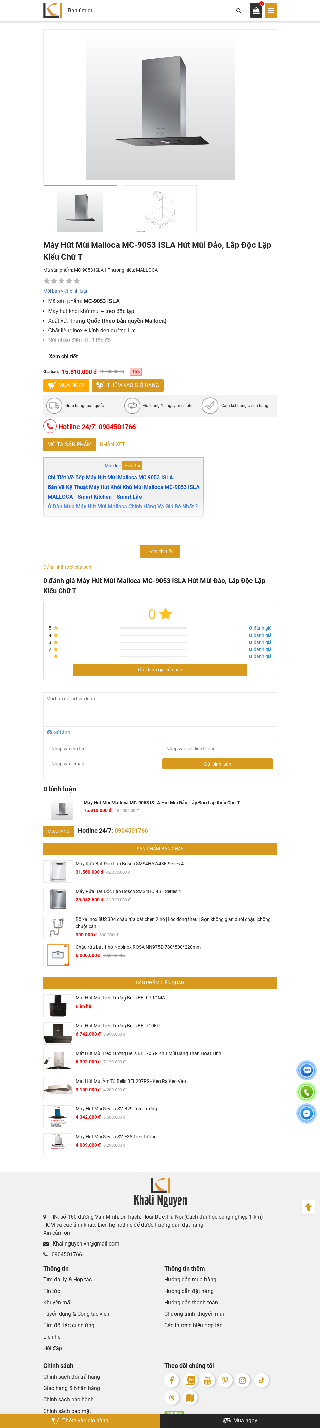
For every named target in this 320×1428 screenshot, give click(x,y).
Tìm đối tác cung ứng (68, 1325)
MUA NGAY (66, 385)
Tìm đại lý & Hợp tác (67, 1279)
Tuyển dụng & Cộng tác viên (76, 1314)
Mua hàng (59, 831)
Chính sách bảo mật (67, 1411)
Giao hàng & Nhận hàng (71, 1388)
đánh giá (260, 628)
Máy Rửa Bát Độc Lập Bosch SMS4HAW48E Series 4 (130, 863)
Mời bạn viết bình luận (66, 291)
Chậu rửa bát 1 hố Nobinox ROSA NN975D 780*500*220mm (138, 947)
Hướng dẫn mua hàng (190, 1279)
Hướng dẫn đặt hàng (189, 1291)
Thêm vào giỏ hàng (127, 385)
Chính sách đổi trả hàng (71, 1377)
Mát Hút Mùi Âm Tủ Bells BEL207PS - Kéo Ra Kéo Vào (131, 1081)
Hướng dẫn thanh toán (191, 1302)
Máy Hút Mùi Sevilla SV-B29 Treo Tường (116, 1108)
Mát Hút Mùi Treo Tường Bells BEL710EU (118, 1025)
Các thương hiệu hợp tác (193, 1325)
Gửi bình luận (217, 764)
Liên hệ (51, 1337)
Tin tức (51, 1291)
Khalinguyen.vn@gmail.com (81, 1243)
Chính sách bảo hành (68, 1399)
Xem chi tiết (63, 356)
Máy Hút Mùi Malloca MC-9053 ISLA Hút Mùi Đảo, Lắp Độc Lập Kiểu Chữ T (162, 802)
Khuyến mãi (57, 1302)
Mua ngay (240, 1421)
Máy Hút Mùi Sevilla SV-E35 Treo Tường (116, 1136)
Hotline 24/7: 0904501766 (89, 426)
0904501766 (62, 1254)
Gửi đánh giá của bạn (160, 669)
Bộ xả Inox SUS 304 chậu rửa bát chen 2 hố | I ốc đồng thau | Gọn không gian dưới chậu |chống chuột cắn (173, 922)
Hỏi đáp (52, 1348)
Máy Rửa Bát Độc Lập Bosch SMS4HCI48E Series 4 (128, 891)
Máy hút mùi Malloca (68, 524)
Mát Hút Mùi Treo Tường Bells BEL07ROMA (120, 998)
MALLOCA (147, 270)
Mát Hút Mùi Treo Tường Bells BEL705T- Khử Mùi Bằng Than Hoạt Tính (148, 1053)
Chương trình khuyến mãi (194, 1314)
